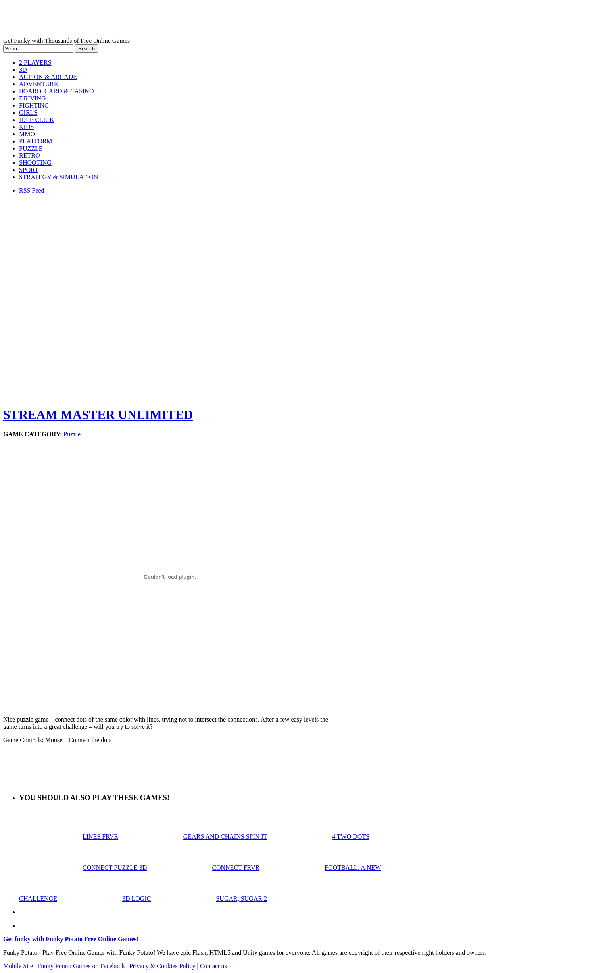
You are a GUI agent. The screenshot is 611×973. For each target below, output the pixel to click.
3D (23, 69)
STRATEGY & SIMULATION (58, 177)
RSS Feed (31, 190)
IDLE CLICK (36, 119)
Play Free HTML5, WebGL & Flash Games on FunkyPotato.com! (138, 20)
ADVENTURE (38, 84)
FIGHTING (34, 105)
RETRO (29, 155)
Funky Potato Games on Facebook (81, 966)
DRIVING (32, 98)
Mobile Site (19, 966)
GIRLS (28, 112)
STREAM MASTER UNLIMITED (98, 414)
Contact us (213, 966)
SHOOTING (35, 162)
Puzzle (72, 434)
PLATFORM (35, 141)
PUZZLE (31, 148)
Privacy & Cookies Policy (163, 966)
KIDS (26, 127)
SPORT (28, 169)
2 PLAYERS (35, 62)
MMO (27, 134)
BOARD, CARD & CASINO (56, 91)
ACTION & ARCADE (48, 76)
